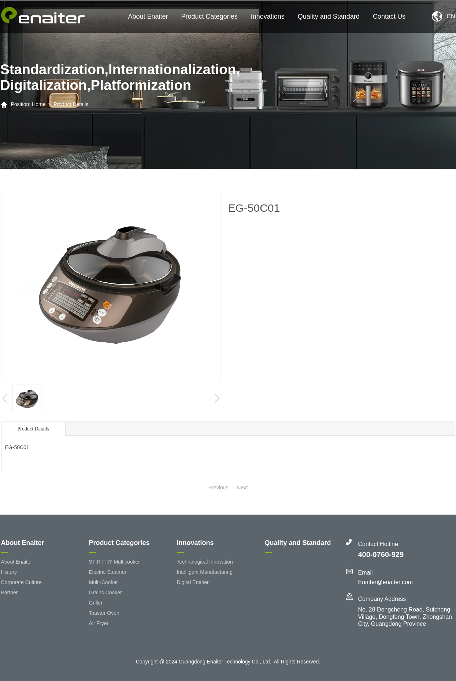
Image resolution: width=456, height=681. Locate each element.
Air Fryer (99, 623)
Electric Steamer (108, 572)
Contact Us (389, 16)
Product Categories (209, 16)
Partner (9, 592)
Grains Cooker (105, 592)
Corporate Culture (21, 582)
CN (450, 16)
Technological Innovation (205, 562)
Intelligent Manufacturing (205, 572)
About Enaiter (148, 16)
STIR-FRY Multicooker (114, 562)
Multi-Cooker (103, 582)
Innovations (268, 16)
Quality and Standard (329, 16)
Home (38, 104)
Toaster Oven (104, 613)
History (9, 572)
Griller (96, 603)
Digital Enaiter (193, 582)
